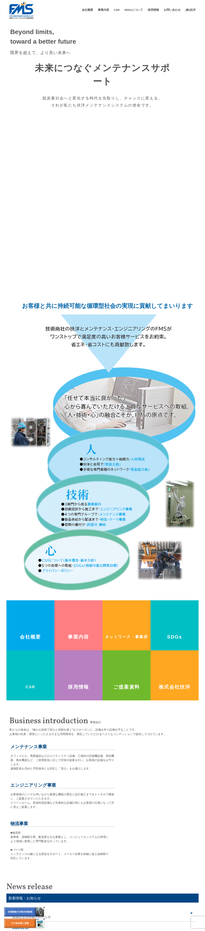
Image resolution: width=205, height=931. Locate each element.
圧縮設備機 (125, 881)
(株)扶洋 (190, 9)
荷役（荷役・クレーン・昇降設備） (140, 887)
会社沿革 (82, 893)
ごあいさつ (83, 881)
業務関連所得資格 (87, 905)
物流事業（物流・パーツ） (135, 911)
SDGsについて (133, 9)
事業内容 (103, 9)
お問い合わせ (172, 9)
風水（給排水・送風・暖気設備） (139, 893)
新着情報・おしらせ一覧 (171, 836)
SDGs (154, 872)
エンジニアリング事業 (132, 905)
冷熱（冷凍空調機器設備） (135, 899)
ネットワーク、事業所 (90, 899)
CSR (117, 9)
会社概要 (87, 9)
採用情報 (153, 9)
